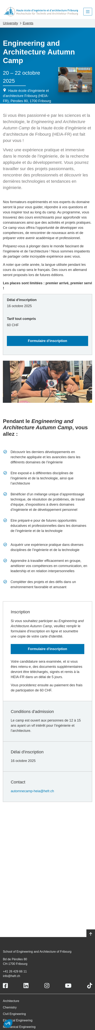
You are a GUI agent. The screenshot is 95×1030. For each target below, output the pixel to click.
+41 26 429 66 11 (15, 971)
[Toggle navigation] (87, 11)
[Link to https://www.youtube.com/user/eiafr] (68, 986)
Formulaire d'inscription (47, 341)
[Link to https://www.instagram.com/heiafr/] (46, 986)
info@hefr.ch (11, 976)
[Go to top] (90, 934)
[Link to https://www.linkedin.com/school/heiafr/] (26, 986)
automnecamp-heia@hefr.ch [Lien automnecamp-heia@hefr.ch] (32, 791)
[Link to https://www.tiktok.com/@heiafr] (89, 986)
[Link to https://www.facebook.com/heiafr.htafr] (5, 986)
